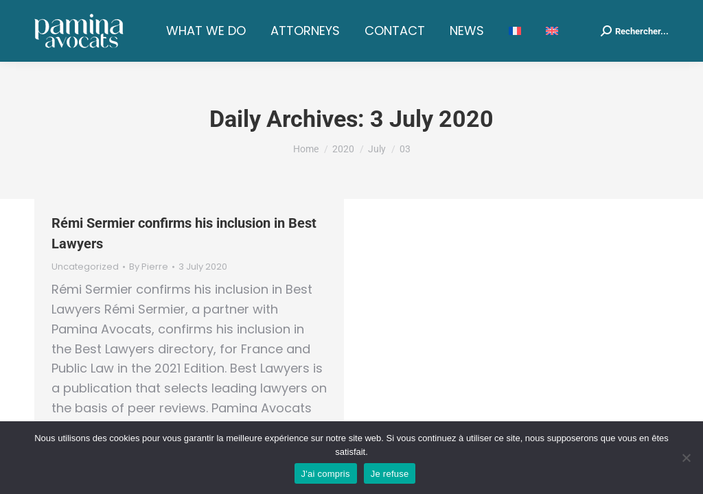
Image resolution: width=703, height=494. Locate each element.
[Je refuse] (686, 457)
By (148, 267)
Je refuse (390, 474)
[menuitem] (515, 30)
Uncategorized (85, 266)
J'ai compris (325, 474)
